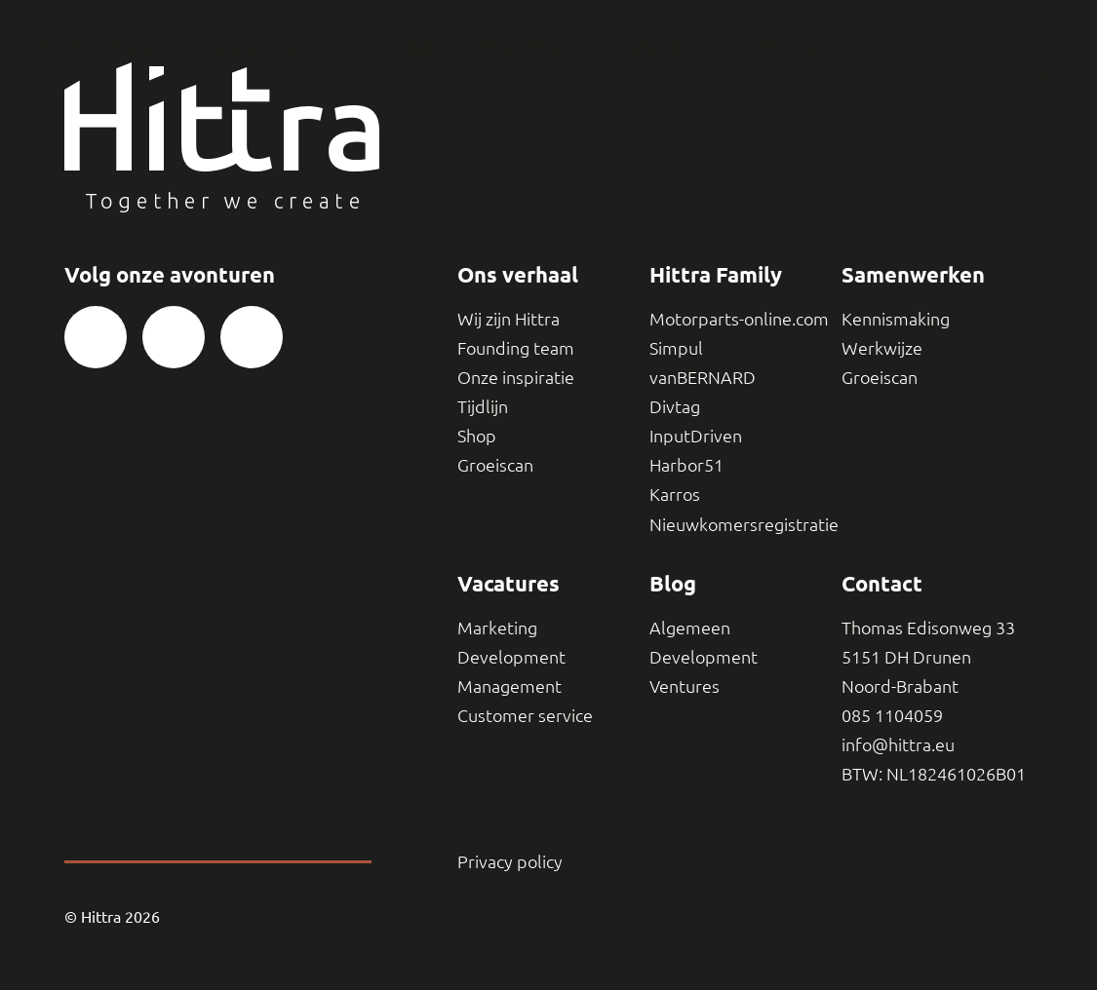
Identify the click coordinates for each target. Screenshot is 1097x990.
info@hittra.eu (898, 744)
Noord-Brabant (900, 685)
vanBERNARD (702, 376)
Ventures (684, 685)
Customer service (525, 715)
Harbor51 (686, 464)
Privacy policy (510, 861)
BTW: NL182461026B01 (934, 773)
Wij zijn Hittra (508, 318)
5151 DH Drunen (906, 656)
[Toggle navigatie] (1034, 47)
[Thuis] (941, 47)
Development (511, 656)
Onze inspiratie (515, 376)
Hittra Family (715, 274)
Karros (674, 493)
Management (509, 685)
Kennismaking (896, 318)
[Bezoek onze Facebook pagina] (95, 337)
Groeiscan (522, 46)
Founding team (515, 347)
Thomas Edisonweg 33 (928, 627)
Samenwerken (272, 46)
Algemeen (689, 627)
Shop (476, 435)
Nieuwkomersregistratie (744, 524)
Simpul (676, 347)
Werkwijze (882, 347)
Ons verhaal (99, 46)
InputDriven (695, 435)
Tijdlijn (482, 406)
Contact (797, 46)
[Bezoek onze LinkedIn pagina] (251, 337)
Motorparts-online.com (739, 318)
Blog (408, 46)
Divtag (674, 406)
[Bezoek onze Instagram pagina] (173, 337)
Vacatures (664, 46)
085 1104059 (892, 715)
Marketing (497, 627)
